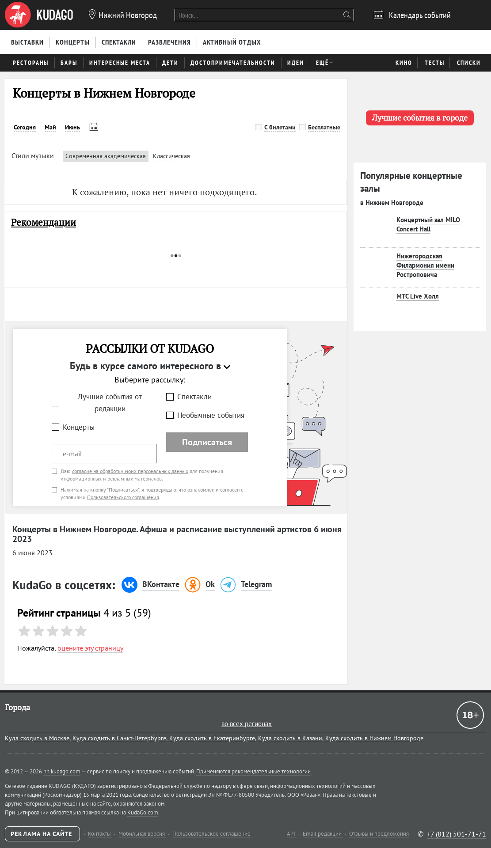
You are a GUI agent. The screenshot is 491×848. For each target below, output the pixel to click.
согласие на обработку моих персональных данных (130, 471)
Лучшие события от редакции (110, 402)
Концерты (79, 427)
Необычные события (210, 415)
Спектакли (194, 396)
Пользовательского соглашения (123, 497)
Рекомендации (43, 222)
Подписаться (207, 442)
